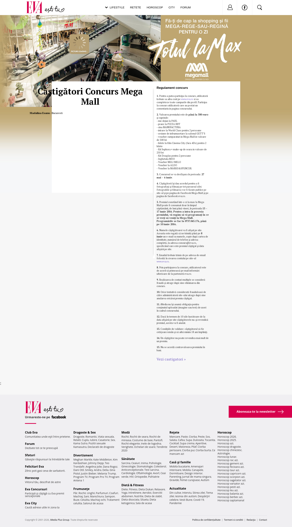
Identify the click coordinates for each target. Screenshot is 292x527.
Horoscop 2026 (227, 436)
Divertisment (83, 455)
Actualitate (177, 488)
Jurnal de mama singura (196, 476)
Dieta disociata (130, 499)
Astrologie (224, 453)
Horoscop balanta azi (230, 493)
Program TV (80, 477)
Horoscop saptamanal (231, 500)
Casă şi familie (180, 462)
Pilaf (194, 446)
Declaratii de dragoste (101, 447)
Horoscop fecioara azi (231, 467)
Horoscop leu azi (228, 490)
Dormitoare (176, 473)
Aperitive (201, 443)
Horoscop (155, 7)
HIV (131, 476)
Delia (105, 470)
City (172, 7)
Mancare (174, 436)
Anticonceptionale (132, 470)
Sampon (110, 496)
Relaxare (160, 489)
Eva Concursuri (36, 489)
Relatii (77, 440)
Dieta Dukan (145, 489)
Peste (201, 436)
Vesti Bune (186, 499)
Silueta (144, 499)
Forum (185, 7)
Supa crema (187, 443)
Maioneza (184, 446)
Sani (86, 496)
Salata (173, 440)
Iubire (93, 440)
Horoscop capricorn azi (231, 473)
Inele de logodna (151, 443)
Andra (97, 470)
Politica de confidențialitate (206, 519)
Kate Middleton (102, 459)
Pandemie (175, 503)
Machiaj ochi (98, 499)
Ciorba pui (188, 450)
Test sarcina (151, 470)
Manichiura (97, 496)
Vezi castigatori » (171, 359)
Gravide (174, 480)
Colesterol (160, 466)
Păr (75, 493)
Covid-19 (198, 499)
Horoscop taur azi (228, 470)
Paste (184, 436)
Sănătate (128, 459)
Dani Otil (78, 470)
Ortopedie (141, 476)
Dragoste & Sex (84, 432)
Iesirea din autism (186, 496)
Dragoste (78, 436)
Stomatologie (145, 466)
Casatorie (104, 440)
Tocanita (210, 440)
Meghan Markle (82, 459)
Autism (205, 480)
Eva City (31, 503)
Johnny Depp (96, 463)
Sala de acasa (144, 503)
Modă (125, 432)
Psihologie (155, 463)
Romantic (91, 436)
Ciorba (193, 436)
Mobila (186, 470)
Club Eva (31, 432)
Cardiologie (128, 473)
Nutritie (138, 496)
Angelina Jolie (94, 466)
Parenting (175, 476)
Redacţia (251, 519)
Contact (263, 519)
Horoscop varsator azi (231, 483)
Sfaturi (30, 455)
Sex (113, 440)
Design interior (193, 473)
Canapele (197, 470)
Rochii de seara (139, 436)
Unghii (91, 493)
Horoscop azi (225, 443)
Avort (156, 473)
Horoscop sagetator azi (231, 480)
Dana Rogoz (110, 466)
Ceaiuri (135, 463)
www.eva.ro (187, 99)
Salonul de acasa (93, 503)
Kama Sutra (80, 443)
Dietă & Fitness (132, 485)
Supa (189, 440)
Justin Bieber (88, 473)
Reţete (174, 432)
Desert (173, 446)
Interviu (187, 492)
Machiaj (78, 496)
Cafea (181, 440)
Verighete (127, 447)
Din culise (175, 492)
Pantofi (158, 440)
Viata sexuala (106, 436)
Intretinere (134, 492)
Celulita (85, 499)
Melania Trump (106, 473)
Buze (76, 499)
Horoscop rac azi (228, 460)
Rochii (82, 493)
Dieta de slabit (153, 496)
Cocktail (174, 443)
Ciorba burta (203, 450)
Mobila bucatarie (179, 466)
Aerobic (147, 492)
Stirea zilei (199, 492)
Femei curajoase (190, 480)
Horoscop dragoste (229, 446)
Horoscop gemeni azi (230, 463)
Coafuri (113, 493)
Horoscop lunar (227, 456)
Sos (208, 436)
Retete (135, 7)
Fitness (133, 489)
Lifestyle (117, 7)
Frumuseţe (81, 489)
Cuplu (85, 440)
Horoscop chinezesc (230, 450)
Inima (144, 463)
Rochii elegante (130, 443)
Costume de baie (142, 440)
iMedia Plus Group (59, 519)
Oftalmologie (144, 473)
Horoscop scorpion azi (231, 477)
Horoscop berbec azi (230, 497)
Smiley (89, 470)
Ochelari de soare (144, 447)
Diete (124, 489)
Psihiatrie (153, 476)
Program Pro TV (98, 477)
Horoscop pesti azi (229, 487)
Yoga (124, 492)
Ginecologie (128, 466)
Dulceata (198, 440)
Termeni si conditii (233, 519)
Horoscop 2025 (227, 440)
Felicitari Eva (34, 466)
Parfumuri (102, 493)
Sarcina (125, 463)
